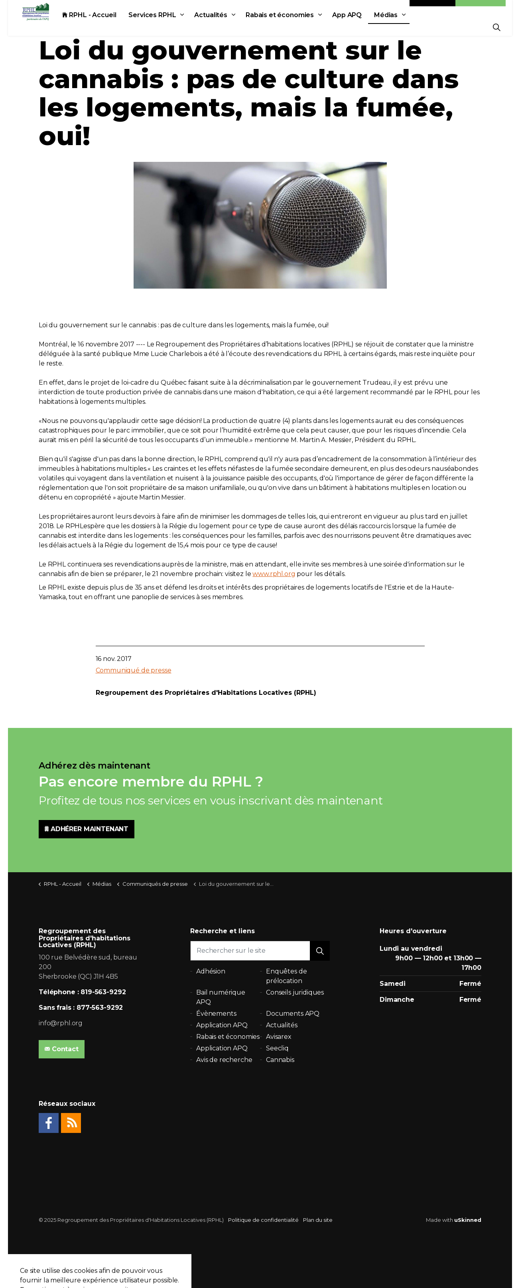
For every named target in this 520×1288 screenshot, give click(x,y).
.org (289, 574)
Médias (394, 27)
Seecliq (277, 1048)
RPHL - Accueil (97, 27)
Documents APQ (292, 1013)
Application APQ (222, 1025)
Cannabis (280, 1060)
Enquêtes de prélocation (286, 976)
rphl (276, 574)
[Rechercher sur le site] (260, 951)
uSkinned (467, 1220)
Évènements (216, 1013)
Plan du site (318, 1220)
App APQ (355, 27)
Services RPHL (160, 27)
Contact (432, 9)
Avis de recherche (224, 1060)
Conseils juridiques (295, 992)
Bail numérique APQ (220, 997)
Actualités (218, 27)
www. (261, 574)
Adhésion (480, 9)
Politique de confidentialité (263, 1220)
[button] (320, 951)
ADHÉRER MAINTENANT (86, 829)
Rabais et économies (288, 27)
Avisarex (279, 1036)
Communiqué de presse (133, 670)
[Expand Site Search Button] (497, 27)
